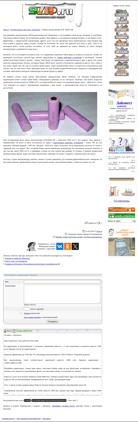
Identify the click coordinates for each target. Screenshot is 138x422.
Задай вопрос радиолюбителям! (121, 152)
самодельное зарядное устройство (68, 143)
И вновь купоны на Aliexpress (17, 258)
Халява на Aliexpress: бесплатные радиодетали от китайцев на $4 (32, 264)
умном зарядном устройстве (69, 57)
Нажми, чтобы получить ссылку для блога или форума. (79, 237)
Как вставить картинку (32, 321)
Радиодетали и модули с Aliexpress (25, 30)
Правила (27, 317)
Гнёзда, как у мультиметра (16, 261)
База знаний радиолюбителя (28, 418)
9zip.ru (6, 30)
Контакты (47, 418)
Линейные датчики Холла (63, 409)
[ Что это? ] (72, 404)
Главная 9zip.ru (8, 418)
